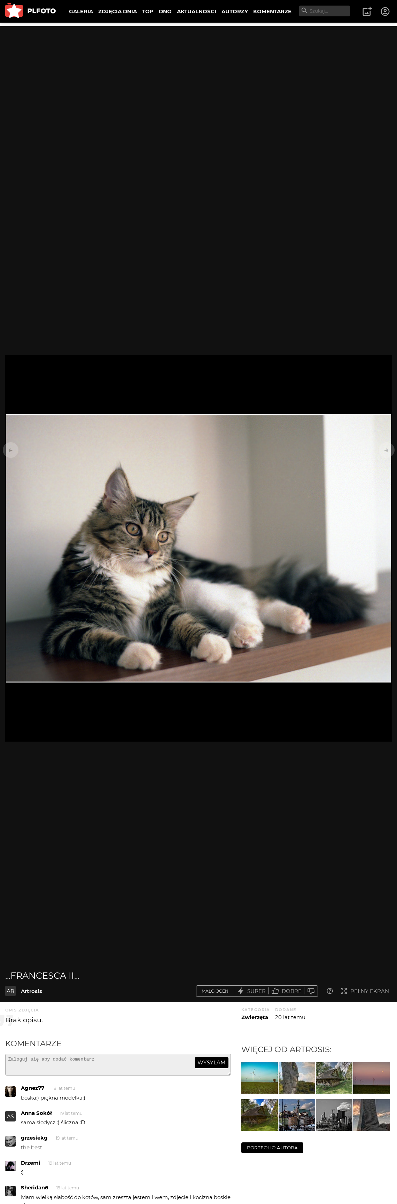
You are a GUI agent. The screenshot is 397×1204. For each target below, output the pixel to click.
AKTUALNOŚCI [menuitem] (196, 11)
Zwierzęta (254, 1017)
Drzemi (30, 1166)
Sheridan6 (34, 1190)
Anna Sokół (36, 1116)
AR (10, 991)
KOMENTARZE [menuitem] (272, 11)
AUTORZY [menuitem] (234, 11)
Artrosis (31, 991)
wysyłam (211, 1062)
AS (10, 1119)
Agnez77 (32, 1091)
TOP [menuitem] (148, 11)
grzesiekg (34, 1140)
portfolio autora (272, 1147)
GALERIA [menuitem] (81, 11)
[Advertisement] (198, 75)
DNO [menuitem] (165, 11)
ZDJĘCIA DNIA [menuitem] (117, 11)
